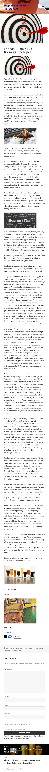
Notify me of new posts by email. (14, 730)
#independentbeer (16, 650)
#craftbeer (7, 650)
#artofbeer (39, 648)
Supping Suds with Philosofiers (15, 7)
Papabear (20, 648)
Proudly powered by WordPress (13, 769)
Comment (8, 670)
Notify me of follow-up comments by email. (18, 724)
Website (7, 714)
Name (6, 697)
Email (6, 705)
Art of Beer (29, 648)
